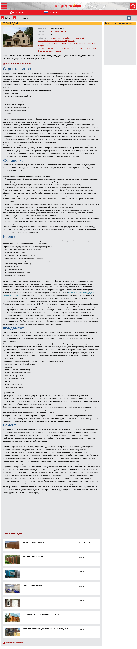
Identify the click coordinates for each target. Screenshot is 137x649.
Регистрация (22, 18)
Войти (7, 18)
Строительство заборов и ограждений (67, 38)
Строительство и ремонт (86, 48)
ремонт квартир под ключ (34, 571)
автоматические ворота (33, 542)
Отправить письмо (59, 31)
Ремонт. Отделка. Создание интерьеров (56, 48)
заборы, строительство (33, 556)
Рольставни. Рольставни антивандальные (56, 40)
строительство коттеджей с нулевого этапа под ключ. (46, 629)
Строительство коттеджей (49, 51)
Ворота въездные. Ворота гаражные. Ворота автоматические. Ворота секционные (68, 44)
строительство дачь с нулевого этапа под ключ (43, 614)
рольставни (28, 600)
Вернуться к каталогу (14, 642)
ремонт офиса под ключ (33, 585)
